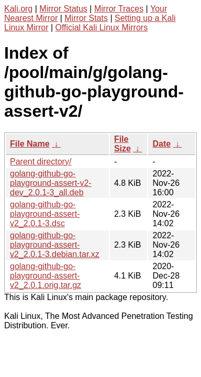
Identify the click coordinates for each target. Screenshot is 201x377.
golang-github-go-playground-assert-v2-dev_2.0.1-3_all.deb (51, 183)
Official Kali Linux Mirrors (101, 27)
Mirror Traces (118, 8)
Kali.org (18, 8)
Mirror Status (63, 8)
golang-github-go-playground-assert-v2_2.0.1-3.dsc (45, 214)
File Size (122, 144)
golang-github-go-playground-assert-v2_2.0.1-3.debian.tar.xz (54, 245)
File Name (30, 143)
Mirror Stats (86, 18)
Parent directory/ (40, 161)
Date (161, 143)
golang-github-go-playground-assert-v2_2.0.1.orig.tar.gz (45, 276)
